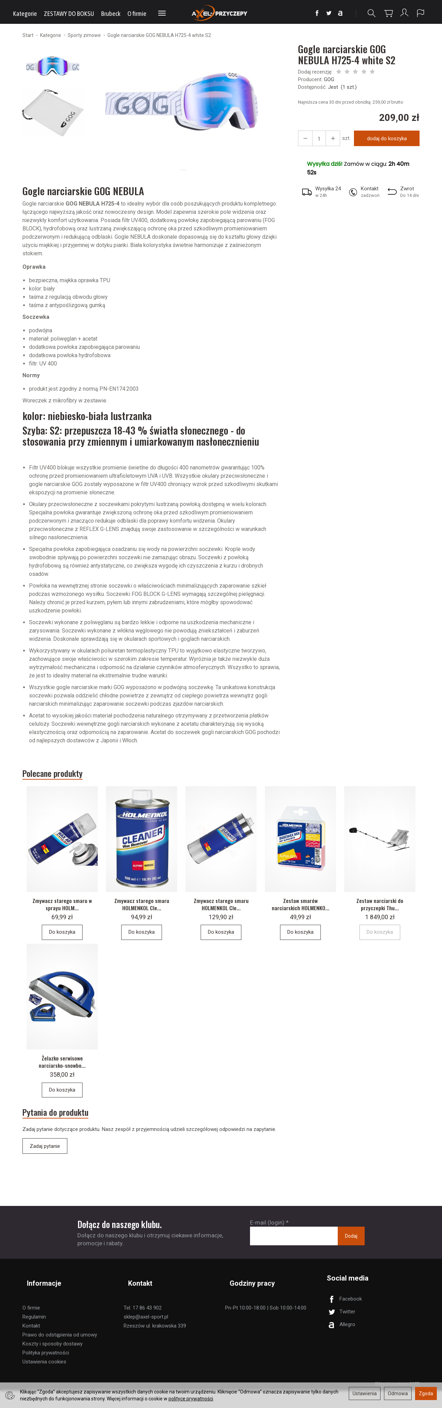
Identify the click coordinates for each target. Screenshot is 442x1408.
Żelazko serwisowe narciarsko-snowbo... (62, 1084)
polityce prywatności (191, 1398)
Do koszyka (62, 944)
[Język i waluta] (420, 13)
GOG (329, 81)
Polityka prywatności (45, 1370)
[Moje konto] (403, 13)
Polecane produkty (63, 777)
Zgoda (426, 1393)
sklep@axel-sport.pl (146, 1334)
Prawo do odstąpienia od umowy (59, 1352)
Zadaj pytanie (45, 1174)
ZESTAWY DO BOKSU (69, 13)
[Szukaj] (369, 13)
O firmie (136, 13)
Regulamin (34, 1334)
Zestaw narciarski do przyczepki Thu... (380, 915)
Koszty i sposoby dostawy (52, 1361)
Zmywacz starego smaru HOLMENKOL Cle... (141, 915)
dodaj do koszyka (384, 140)
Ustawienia (365, 1393)
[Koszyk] (386, 13)
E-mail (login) (267, 1250)
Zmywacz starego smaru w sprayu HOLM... (62, 915)
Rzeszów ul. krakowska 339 (155, 1343)
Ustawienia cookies (44, 1379)
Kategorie (25, 13)
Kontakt (31, 1343)
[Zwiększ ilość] (304, 140)
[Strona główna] (221, 13)
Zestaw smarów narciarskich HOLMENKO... (300, 919)
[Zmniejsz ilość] (329, 140)
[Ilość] (316, 140)
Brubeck (111, 13)
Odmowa (398, 1393)
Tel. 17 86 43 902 (143, 1325)
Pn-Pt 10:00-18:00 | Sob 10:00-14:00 (265, 1325)
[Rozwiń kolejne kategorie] (162, 13)
